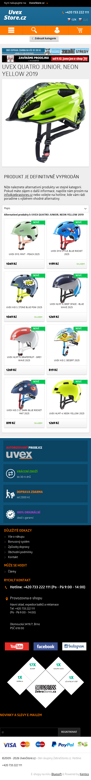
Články (12, 571)
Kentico (84, 774)
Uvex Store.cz (15, 15)
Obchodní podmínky (20, 552)
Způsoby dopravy (18, 547)
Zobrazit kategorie (45, 38)
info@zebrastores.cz (18, 195)
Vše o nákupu (16, 536)
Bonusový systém (19, 541)
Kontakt (13, 557)
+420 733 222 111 (77, 12)
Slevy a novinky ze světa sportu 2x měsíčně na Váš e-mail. (34, 722)
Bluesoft (56, 774)
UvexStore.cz (36, 3)
